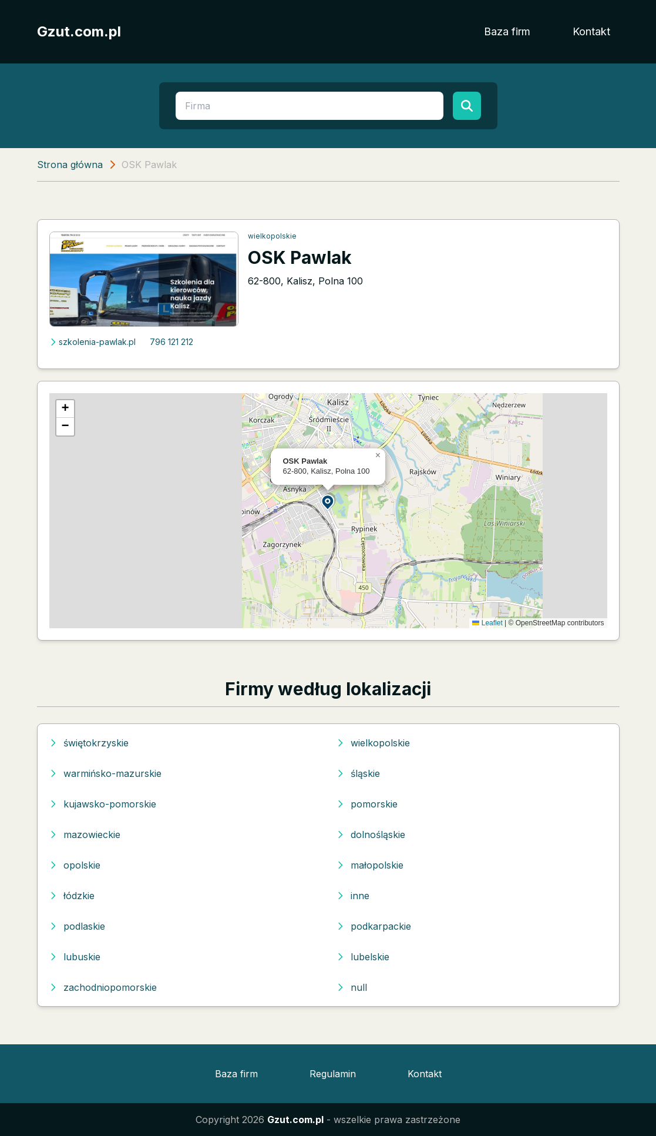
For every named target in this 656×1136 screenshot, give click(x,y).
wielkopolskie (272, 236)
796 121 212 (171, 342)
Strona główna (70, 164)
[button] (328, 501)
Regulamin (333, 1074)
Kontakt (591, 31)
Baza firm (507, 31)
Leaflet (487, 623)
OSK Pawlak (300, 257)
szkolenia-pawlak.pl (92, 342)
